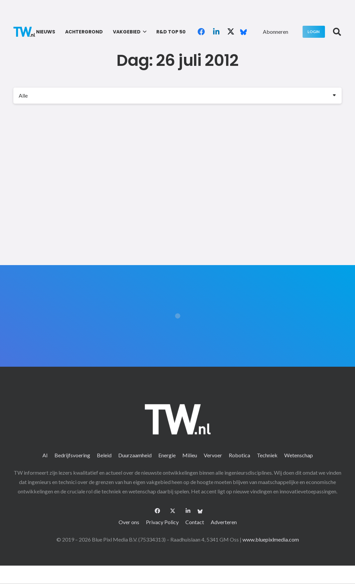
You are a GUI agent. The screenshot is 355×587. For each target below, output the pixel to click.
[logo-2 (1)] (24, 32)
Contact (194, 522)
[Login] (314, 31)
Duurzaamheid (135, 455)
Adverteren (224, 522)
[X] (230, 31)
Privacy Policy (162, 522)
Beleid (104, 455)
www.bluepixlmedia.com (270, 539)
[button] (143, 31)
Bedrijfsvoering (72, 455)
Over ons (129, 522)
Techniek (267, 455)
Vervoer (213, 455)
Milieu (189, 455)
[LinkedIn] (216, 31)
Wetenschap (298, 455)
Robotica (239, 455)
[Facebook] (201, 31)
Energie (167, 455)
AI (45, 455)
